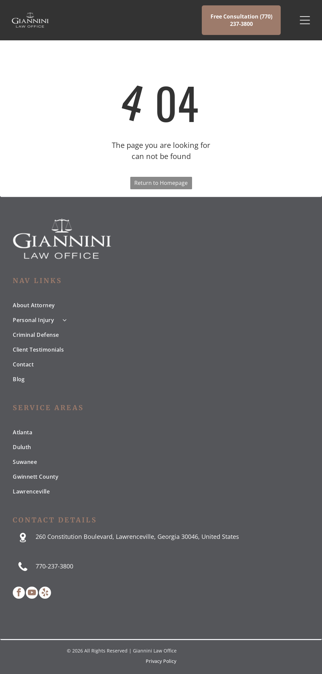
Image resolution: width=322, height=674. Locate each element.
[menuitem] (161, 305)
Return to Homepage (161, 183)
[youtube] (32, 593)
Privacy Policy (161, 661)
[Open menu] (305, 20)
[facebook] (19, 593)
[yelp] (45, 593)
